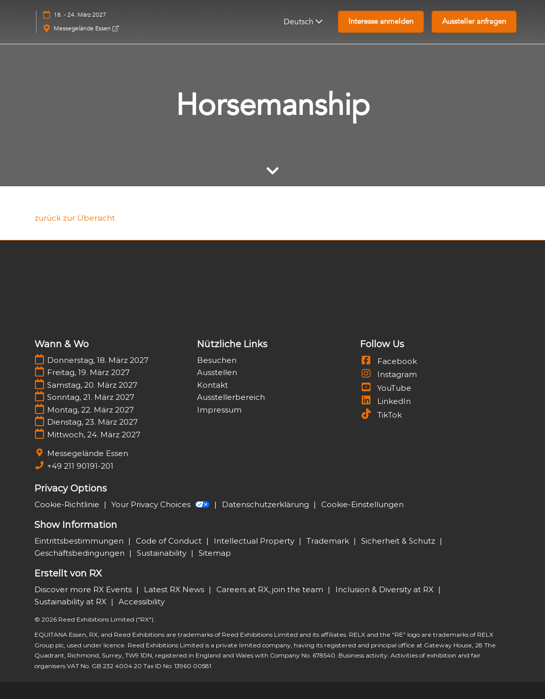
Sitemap (215, 553)
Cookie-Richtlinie (67, 504)
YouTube (385, 388)
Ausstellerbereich (231, 397)
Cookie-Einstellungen (362, 504)
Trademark (328, 541)
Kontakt (212, 385)
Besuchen (217, 360)
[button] (381, 22)
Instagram (388, 374)
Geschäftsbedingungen (80, 553)
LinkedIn (385, 401)
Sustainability (162, 553)
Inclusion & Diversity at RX (385, 589)
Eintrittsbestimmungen (80, 541)
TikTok (381, 415)
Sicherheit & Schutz (399, 541)
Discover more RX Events (84, 589)
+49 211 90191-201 (80, 466)
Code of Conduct (170, 541)
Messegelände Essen (86, 28)
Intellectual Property (255, 541)
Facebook (388, 361)
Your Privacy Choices (161, 504)
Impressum (219, 410)
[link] (74, 218)
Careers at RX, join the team (270, 589)
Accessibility (142, 601)
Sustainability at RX (71, 601)
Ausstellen (217, 372)
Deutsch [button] (303, 21)
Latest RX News (175, 589)
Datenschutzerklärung (266, 504)
